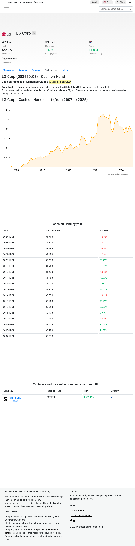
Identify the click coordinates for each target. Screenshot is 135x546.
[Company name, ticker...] (116, 9)
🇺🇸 (106, 2)
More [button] (65, 70)
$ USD (120, 2)
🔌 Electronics (10, 58)
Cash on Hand (51, 70)
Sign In (95, 2)
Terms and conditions (81, 515)
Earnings (35, 70)
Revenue (23, 70)
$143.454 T (38, 2)
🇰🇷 (90, 42)
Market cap (8, 70)
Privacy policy (77, 510)
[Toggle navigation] (6, 9)
